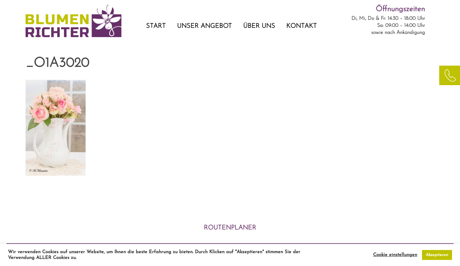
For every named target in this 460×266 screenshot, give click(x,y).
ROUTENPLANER (230, 228)
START (156, 26)
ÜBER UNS (259, 26)
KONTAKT (301, 26)
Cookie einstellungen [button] (395, 255)
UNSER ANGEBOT (204, 26)
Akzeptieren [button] (437, 255)
